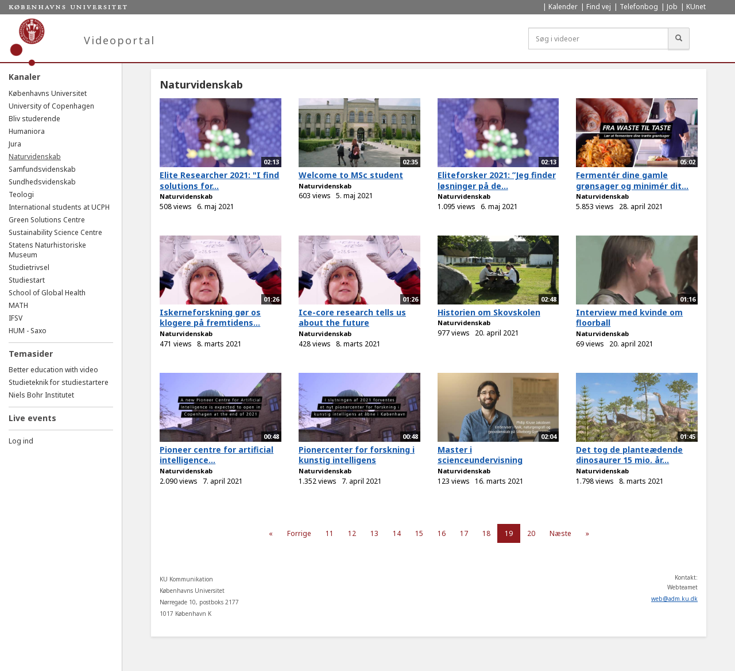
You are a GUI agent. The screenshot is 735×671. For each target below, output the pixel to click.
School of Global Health (47, 293)
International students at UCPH (59, 207)
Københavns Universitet (48, 93)
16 (442, 533)
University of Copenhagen (51, 106)
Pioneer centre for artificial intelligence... (216, 455)
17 (464, 533)
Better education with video (53, 370)
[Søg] (679, 38)
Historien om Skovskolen (489, 312)
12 (352, 533)
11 (330, 533)
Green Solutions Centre (47, 220)
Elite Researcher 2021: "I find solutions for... (219, 180)
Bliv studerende (34, 119)
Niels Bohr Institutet (41, 395)
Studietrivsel (29, 267)
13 (374, 533)
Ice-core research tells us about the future (352, 318)
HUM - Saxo (28, 331)
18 (486, 533)
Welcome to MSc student (351, 174)
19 (509, 533)
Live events (32, 417)
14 (397, 533)
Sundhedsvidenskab (42, 182)
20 (531, 533)
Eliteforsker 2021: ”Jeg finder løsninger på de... (497, 180)
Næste (560, 533)
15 (419, 533)
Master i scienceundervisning (480, 455)
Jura (15, 144)
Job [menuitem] (672, 6)
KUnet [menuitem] (696, 6)
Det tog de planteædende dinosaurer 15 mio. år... (629, 455)
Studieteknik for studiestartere (59, 382)
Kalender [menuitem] (563, 6)
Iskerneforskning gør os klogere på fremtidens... (210, 318)
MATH (18, 305)
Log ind (21, 441)
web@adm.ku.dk (674, 599)
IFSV (15, 318)
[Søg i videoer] (598, 38)
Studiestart (27, 280)
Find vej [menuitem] (598, 6)
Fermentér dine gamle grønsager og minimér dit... (632, 180)
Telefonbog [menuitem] (639, 6)
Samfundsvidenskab (42, 169)
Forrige (299, 533)
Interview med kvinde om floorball (629, 318)
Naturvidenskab (35, 156)
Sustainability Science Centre (55, 232)
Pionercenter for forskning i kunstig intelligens (357, 455)
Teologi (21, 194)
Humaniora (27, 131)
